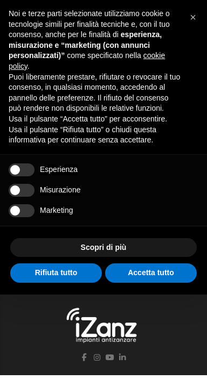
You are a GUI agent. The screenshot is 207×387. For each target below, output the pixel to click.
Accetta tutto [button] (151, 272)
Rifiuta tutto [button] (56, 272)
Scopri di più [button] (104, 247)
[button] (193, 17)
